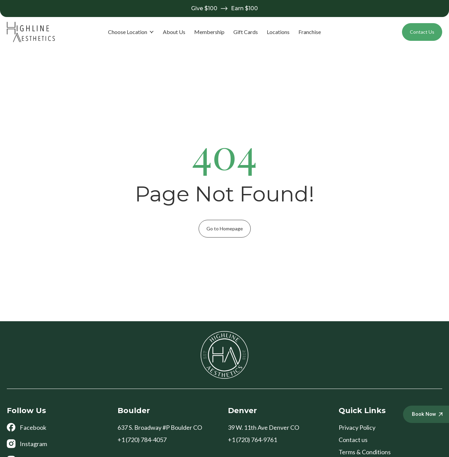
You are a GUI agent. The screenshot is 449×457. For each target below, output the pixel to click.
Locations (278, 32)
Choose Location (131, 32)
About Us (174, 32)
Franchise (309, 32)
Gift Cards (245, 32)
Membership (209, 32)
